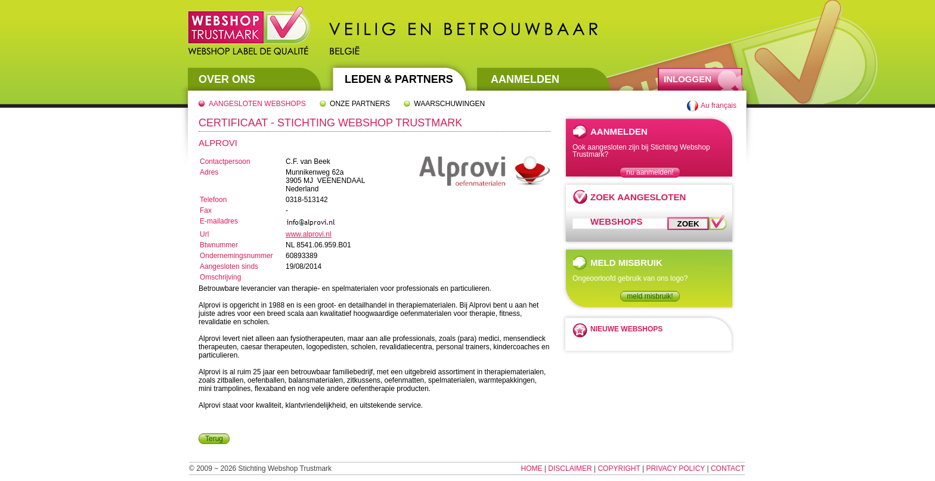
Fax (206, 210)
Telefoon (213, 199)
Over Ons (227, 79)
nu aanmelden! (649, 172)
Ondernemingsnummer (236, 256)
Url (204, 234)
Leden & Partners (399, 79)
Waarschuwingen (449, 104)
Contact (728, 468)
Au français (718, 105)
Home (532, 468)
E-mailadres (219, 221)
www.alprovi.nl (309, 234)
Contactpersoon (225, 161)
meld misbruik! (650, 296)
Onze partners (360, 104)
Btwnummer (219, 245)
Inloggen (687, 79)
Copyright (618, 468)
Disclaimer (570, 468)
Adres (209, 172)
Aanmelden (525, 79)
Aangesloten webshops (257, 104)
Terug (214, 439)
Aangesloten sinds (229, 266)
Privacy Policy (675, 468)
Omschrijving (220, 277)
